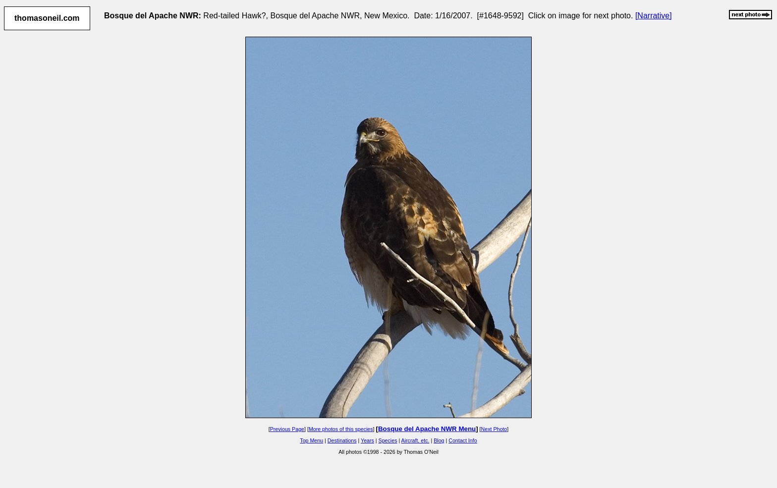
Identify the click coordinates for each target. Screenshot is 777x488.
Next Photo (494, 429)
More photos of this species (341, 429)
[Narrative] (653, 15)
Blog (439, 440)
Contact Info (462, 440)
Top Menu (311, 440)
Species (388, 440)
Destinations (342, 440)
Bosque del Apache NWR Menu (427, 429)
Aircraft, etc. (415, 440)
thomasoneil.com (47, 18)
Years (367, 440)
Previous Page (287, 429)
